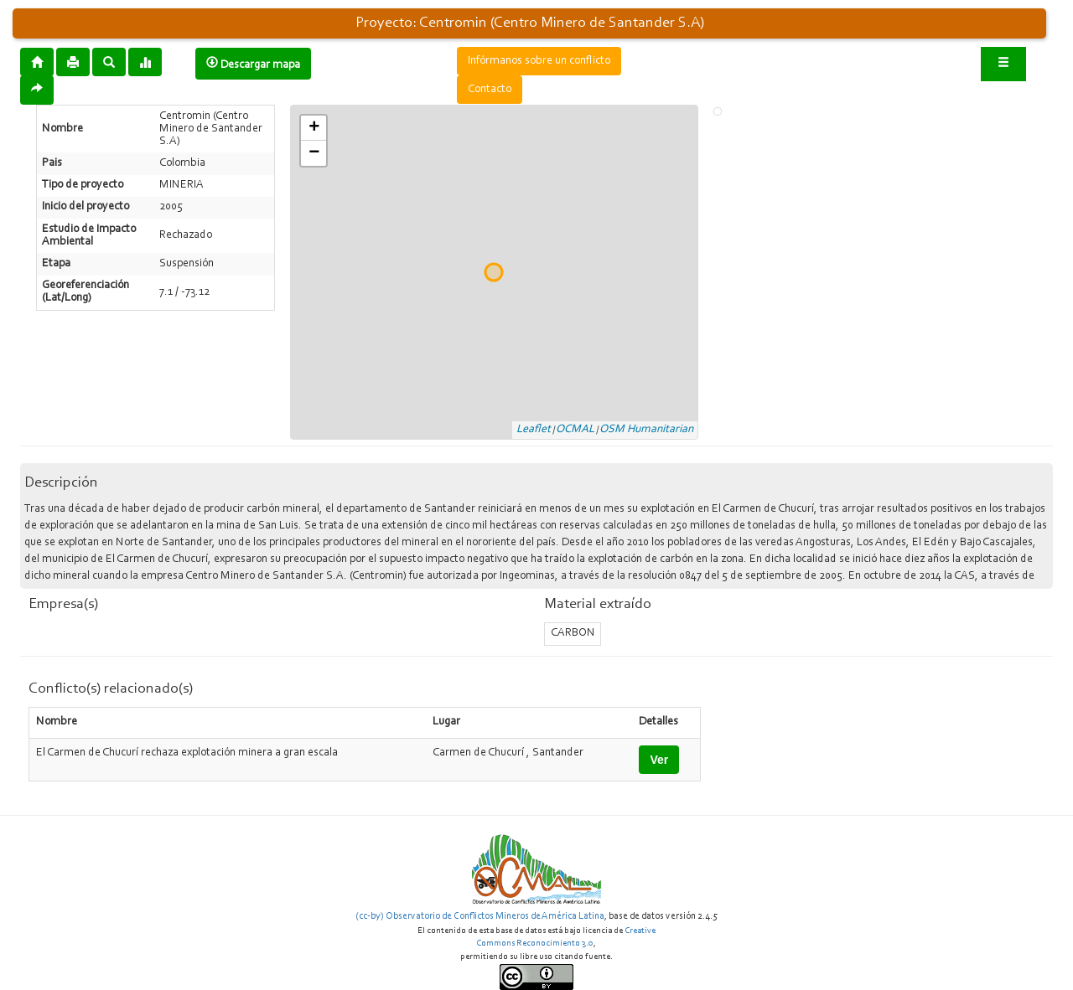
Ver (659, 759)
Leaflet (533, 430)
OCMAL (575, 430)
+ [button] (313, 128)
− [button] (313, 153)
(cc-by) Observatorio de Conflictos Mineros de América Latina (479, 916)
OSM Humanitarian (646, 430)
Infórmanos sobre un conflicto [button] (539, 61)
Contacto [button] (489, 89)
